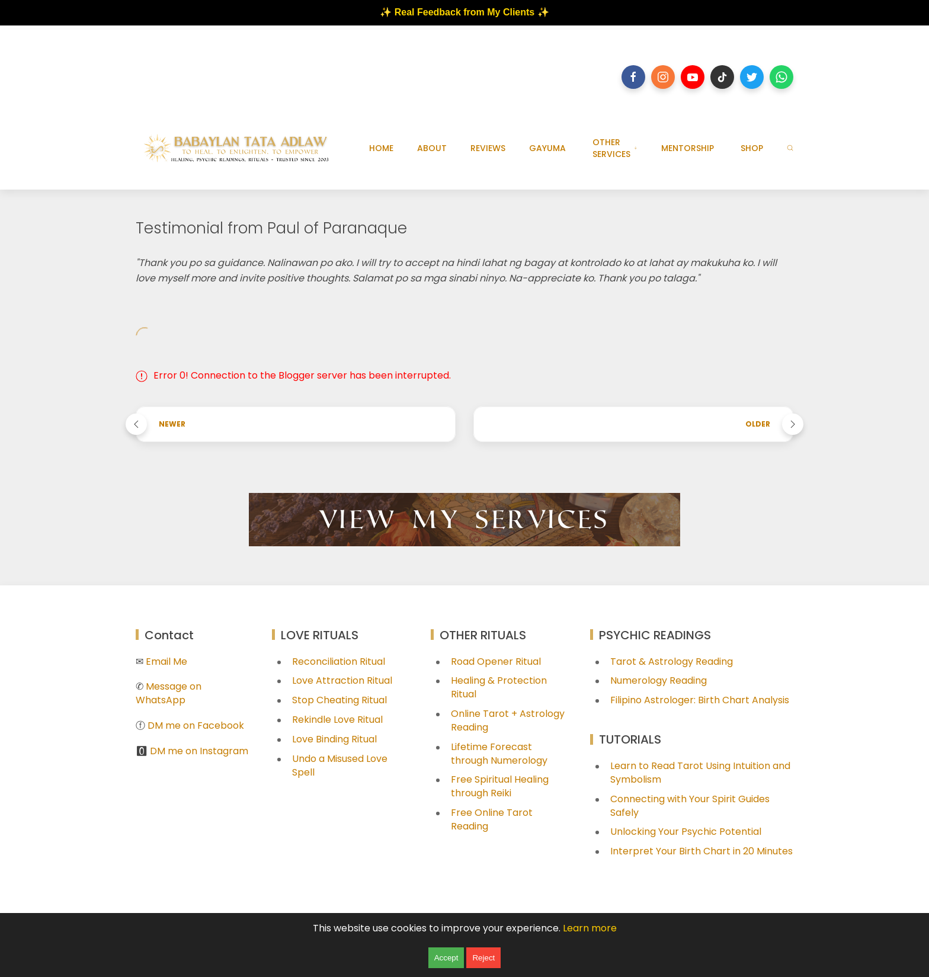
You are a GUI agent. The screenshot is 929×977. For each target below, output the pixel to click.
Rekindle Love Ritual (337, 719)
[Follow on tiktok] (722, 77)
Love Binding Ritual (334, 739)
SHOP (752, 148)
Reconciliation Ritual (338, 661)
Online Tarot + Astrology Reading (508, 720)
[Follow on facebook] (633, 77)
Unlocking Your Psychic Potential (685, 831)
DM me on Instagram (199, 751)
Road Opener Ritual (496, 661)
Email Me (166, 661)
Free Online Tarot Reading (492, 819)
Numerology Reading (658, 680)
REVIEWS (487, 148)
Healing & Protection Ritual (499, 687)
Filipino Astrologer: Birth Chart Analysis (699, 700)
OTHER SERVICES (615, 148)
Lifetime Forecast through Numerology (499, 753)
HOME (381, 148)
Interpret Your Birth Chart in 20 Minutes (701, 851)
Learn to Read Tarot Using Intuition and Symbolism (700, 772)
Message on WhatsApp (168, 693)
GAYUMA (547, 148)
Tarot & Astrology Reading (671, 661)
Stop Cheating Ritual (339, 700)
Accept (446, 957)
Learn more (590, 928)
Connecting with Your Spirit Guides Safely (690, 805)
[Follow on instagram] (663, 77)
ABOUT (432, 148)
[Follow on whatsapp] (781, 77)
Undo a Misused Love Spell (339, 765)
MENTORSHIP (687, 148)
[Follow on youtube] (692, 77)
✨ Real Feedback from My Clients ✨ (464, 12)
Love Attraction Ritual (342, 680)
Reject (483, 957)
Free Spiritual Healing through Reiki (500, 786)
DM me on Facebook (196, 725)
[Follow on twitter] (752, 77)
